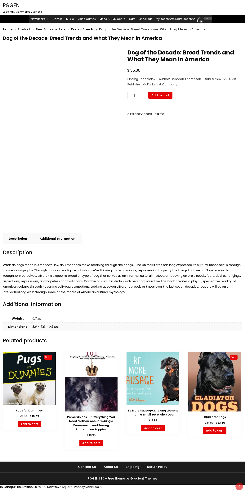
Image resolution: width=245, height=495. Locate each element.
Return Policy (157, 467)
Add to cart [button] (29, 424)
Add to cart (160, 95)
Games (57, 19)
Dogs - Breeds (154, 114)
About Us (111, 467)
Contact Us (87, 467)
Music (70, 19)
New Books (40, 19)
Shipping (132, 467)
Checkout (145, 19)
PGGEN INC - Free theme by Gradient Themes (122, 478)
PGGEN (11, 5)
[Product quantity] (135, 95)
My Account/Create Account (175, 19)
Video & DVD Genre (112, 19)
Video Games (87, 19)
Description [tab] (18, 238)
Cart (132, 19)
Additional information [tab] (57, 238)
